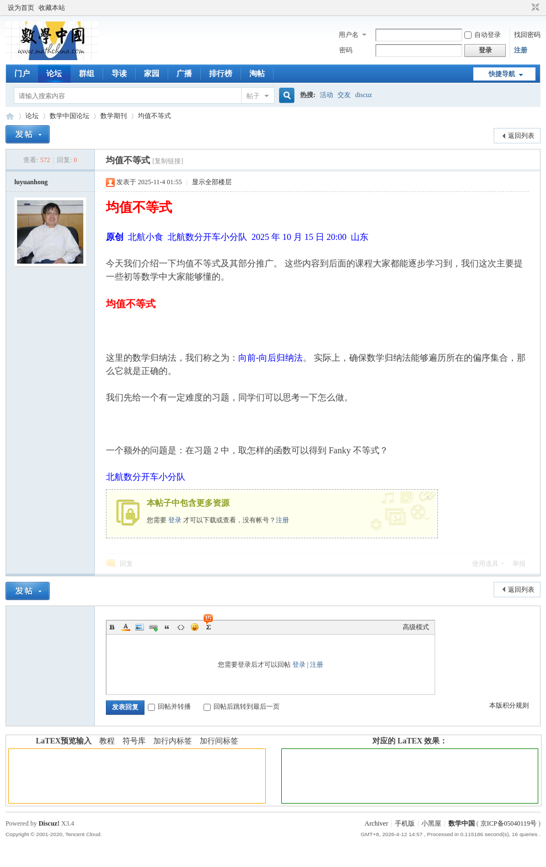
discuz (363, 95)
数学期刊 (113, 116)
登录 (174, 520)
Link (153, 627)
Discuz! (49, 823)
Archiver (376, 823)
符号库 (134, 741)
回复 (126, 564)
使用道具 (485, 564)
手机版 (405, 823)
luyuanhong (31, 182)
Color (125, 627)
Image (139, 627)
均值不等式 (154, 116)
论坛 (54, 73)
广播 (184, 73)
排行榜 (220, 73)
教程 (107, 741)
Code (180, 627)
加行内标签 (172, 741)
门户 (22, 73)
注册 (520, 50)
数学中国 (10, 116)
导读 (119, 73)
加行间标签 (219, 741)
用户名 (348, 35)
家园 (151, 73)
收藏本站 (52, 8)
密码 (345, 50)
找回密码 (527, 35)
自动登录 (482, 35)
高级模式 (416, 627)
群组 (86, 73)
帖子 (253, 96)
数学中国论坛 (69, 116)
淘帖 (257, 73)
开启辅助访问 (525, 8)
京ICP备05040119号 (508, 823)
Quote (167, 627)
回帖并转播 (169, 706)
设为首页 (21, 8)
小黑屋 (431, 823)
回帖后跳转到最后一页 (242, 706)
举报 (519, 564)
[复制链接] (167, 161)
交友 (344, 95)
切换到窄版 (534, 8)
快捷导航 (502, 74)
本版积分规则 (509, 705)
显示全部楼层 (212, 182)
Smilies (194, 627)
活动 (326, 95)
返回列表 (521, 136)
